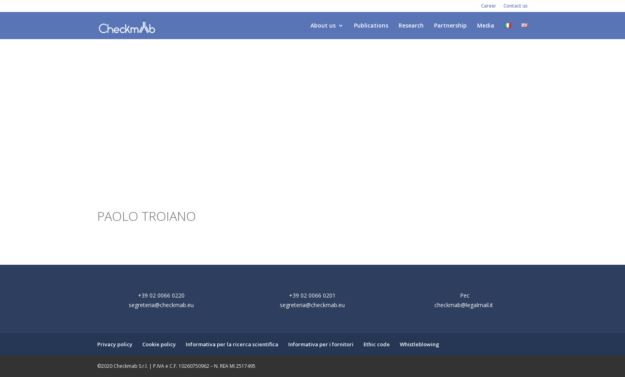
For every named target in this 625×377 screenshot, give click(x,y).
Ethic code (377, 344)
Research (411, 26)
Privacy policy (114, 344)
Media (485, 26)
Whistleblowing (419, 344)
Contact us (515, 6)
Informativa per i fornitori (321, 344)
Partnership (450, 26)
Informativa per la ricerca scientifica (232, 344)
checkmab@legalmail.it (463, 305)
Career (488, 6)
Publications (371, 26)
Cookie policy (159, 344)
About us (323, 26)
